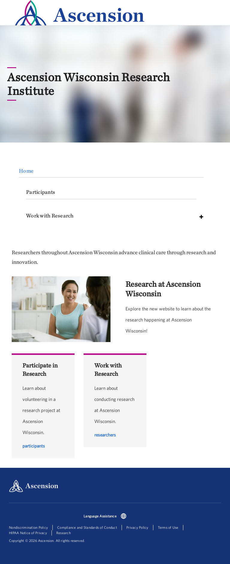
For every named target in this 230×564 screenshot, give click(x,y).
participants (33, 446)
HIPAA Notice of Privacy (28, 533)
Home (26, 170)
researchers (105, 435)
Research (63, 533)
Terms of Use (168, 527)
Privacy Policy (137, 527)
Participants (40, 191)
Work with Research (50, 215)
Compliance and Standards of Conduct (87, 527)
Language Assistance (100, 516)
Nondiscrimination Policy (28, 527)
